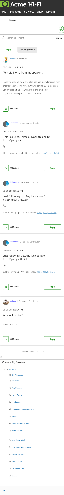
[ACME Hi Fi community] (4, 369)
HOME (3, 12)
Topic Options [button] (26, 49)
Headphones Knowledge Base (23, 409)
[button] (61, 57)
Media (14, 416)
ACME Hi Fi (13, 369)
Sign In (61, 32)
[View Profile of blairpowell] (14, 301)
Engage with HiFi (18, 454)
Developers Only (18, 469)
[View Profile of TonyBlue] (13, 58)
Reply (52, 108)
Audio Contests (17, 431)
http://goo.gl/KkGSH (50, 153)
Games (14, 476)
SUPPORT (50, 12)
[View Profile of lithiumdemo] (14, 123)
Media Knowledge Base (20, 423)
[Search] (27, 37)
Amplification (17, 388)
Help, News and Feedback (21, 447)
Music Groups (17, 461)
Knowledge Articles (19, 440)
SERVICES (29, 12)
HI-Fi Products (17, 375)
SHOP (40, 12)
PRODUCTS (15, 12)
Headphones (16, 402)
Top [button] (4, 490)
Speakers (15, 381)
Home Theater (17, 395)
